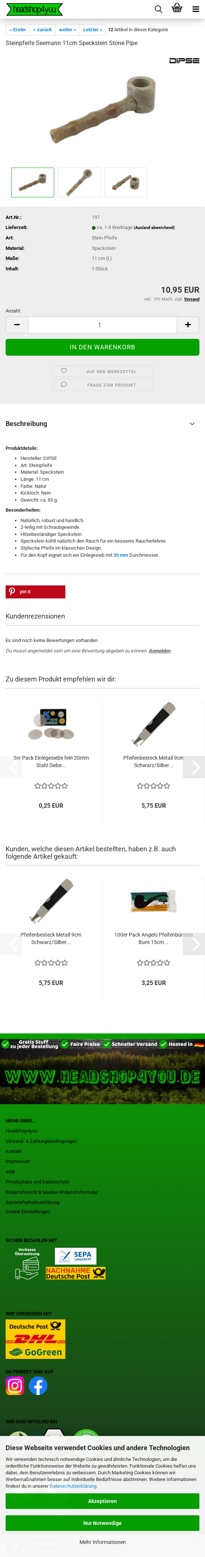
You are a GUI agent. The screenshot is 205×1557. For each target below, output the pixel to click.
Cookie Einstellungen (28, 1211)
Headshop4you (21, 1131)
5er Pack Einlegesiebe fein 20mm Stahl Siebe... (51, 761)
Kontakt (14, 1151)
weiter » (67, 29)
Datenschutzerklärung (73, 1486)
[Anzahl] (102, 325)
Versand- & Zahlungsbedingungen (41, 1141)
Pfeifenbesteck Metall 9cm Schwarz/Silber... (153, 761)
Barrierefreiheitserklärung (32, 1202)
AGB (10, 1172)
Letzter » (92, 29)
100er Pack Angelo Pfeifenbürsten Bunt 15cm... (153, 938)
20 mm (121, 555)
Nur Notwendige (102, 1523)
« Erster (17, 29)
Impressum (18, 1161)
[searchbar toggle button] (158, 9)
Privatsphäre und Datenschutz (37, 1182)
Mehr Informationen (103, 1542)
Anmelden (159, 651)
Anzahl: (13, 311)
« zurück (42, 29)
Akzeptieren (102, 1501)
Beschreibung (26, 424)
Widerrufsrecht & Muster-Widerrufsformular (52, 1192)
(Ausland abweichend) (154, 227)
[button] (17, 325)
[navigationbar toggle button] (195, 9)
